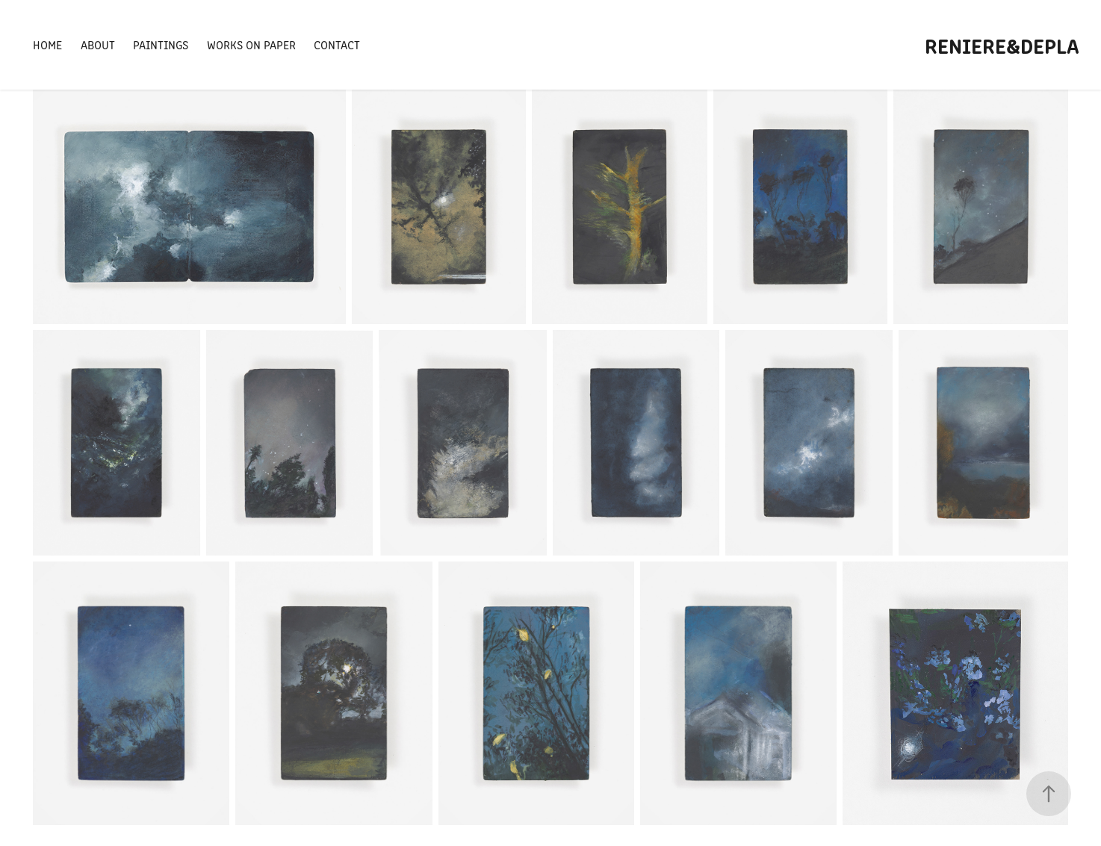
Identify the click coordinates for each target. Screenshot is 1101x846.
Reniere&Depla (1002, 45)
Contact (337, 44)
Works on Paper (251, 44)
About (98, 44)
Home (47, 44)
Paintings (160, 44)
